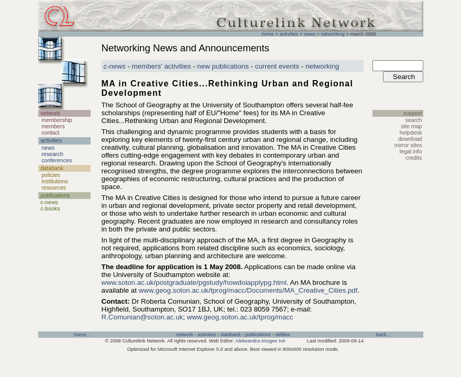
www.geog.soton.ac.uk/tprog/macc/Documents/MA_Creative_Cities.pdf (248, 290)
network (184, 334)
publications (258, 334)
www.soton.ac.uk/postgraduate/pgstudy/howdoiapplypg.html (194, 282)
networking (332, 34)
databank (230, 334)
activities (289, 34)
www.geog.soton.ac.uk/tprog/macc (240, 317)
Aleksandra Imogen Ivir (260, 340)
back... (383, 334)
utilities (282, 334)
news (309, 34)
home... (82, 334)
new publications (223, 66)
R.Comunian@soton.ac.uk (142, 317)
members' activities (161, 66)
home (268, 34)
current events (277, 66)
